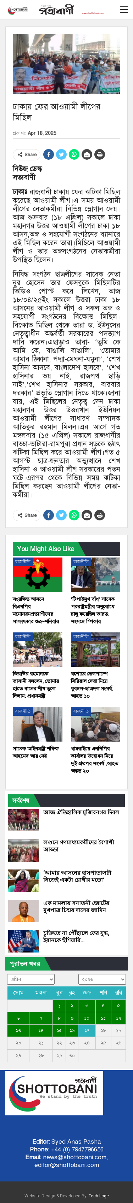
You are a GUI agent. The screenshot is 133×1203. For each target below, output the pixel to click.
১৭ (86, 1030)
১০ (86, 1018)
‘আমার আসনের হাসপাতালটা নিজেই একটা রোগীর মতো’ (77, 876)
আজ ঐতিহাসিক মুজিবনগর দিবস (81, 812)
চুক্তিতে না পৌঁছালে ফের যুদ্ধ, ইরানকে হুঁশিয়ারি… (76, 937)
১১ (103, 1018)
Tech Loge (99, 1195)
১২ (118, 1018)
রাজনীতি (23, 561)
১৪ (41, 1030)
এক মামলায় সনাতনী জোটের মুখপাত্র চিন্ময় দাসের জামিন (76, 907)
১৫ (59, 1030)
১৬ (72, 1030)
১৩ (18, 1030)
